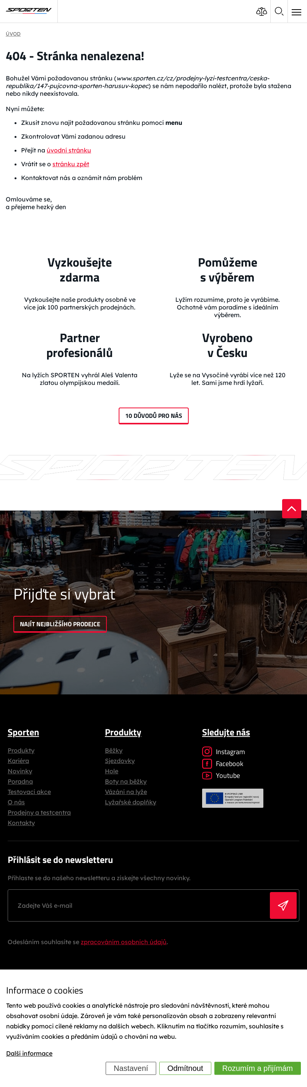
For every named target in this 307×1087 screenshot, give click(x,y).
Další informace (29, 1053)
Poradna (20, 781)
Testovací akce (29, 792)
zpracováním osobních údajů (124, 942)
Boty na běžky (126, 781)
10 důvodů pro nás (153, 415)
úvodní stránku (69, 150)
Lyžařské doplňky (130, 802)
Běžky (113, 750)
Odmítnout (185, 1068)
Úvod (13, 34)
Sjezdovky (120, 761)
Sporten (23, 732)
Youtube (221, 775)
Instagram (223, 751)
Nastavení (131, 1068)
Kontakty (21, 823)
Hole (111, 771)
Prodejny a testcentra (39, 812)
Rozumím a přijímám (257, 1068)
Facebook (222, 763)
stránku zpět (70, 164)
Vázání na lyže (126, 792)
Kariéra (18, 761)
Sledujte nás (226, 732)
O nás (16, 802)
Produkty (21, 750)
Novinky (20, 771)
